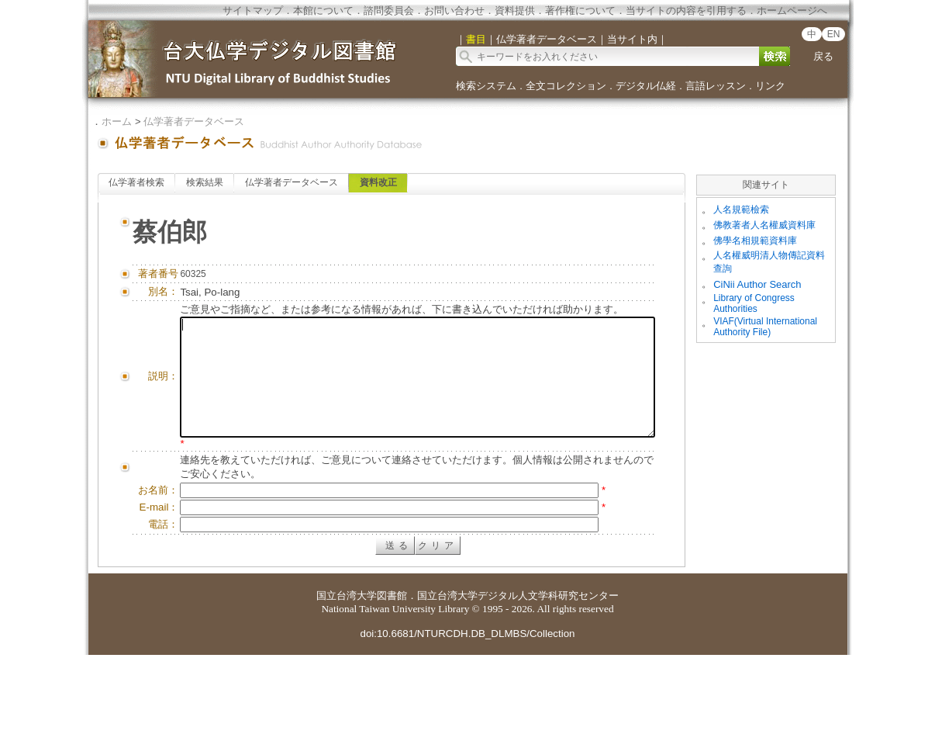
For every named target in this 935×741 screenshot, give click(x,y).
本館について (323, 10)
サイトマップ (253, 10)
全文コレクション (566, 86)
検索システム (486, 86)
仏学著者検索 (136, 182)
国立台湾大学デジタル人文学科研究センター (518, 681)
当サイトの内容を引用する (686, 10)
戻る (823, 56)
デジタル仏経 (646, 86)
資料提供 (515, 10)
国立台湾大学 (346, 681)
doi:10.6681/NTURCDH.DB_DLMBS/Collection (467, 719)
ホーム (117, 121)
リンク (770, 86)
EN (833, 34)
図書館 (392, 681)
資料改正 (378, 182)
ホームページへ (792, 10)
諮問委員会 (389, 10)
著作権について (580, 10)
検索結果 (204, 182)
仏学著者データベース (193, 121)
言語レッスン (715, 86)
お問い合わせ (454, 10)
